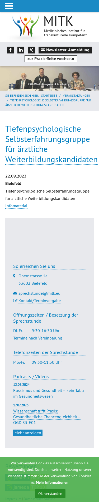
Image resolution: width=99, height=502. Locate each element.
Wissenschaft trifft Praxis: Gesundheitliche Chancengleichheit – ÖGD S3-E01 (47, 416)
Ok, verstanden (50, 493)
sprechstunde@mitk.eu (39, 293)
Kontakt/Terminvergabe (39, 300)
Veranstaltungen (76, 95)
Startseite (49, 95)
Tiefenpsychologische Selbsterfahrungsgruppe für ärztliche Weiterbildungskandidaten (51, 144)
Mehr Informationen (52, 482)
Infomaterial (16, 205)
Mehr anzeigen (28, 432)
